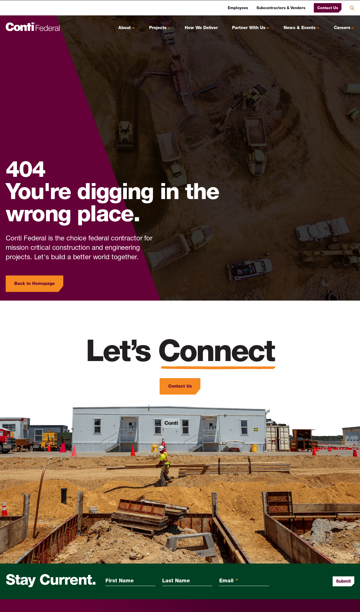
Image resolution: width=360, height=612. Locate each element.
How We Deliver (201, 28)
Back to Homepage (34, 283)
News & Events (300, 28)
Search (352, 8)
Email (228, 581)
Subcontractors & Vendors (281, 8)
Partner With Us (248, 28)
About (124, 28)
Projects (157, 28)
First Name (119, 581)
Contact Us (327, 8)
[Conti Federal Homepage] (33, 27)
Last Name (176, 581)
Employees (238, 8)
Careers (342, 28)
